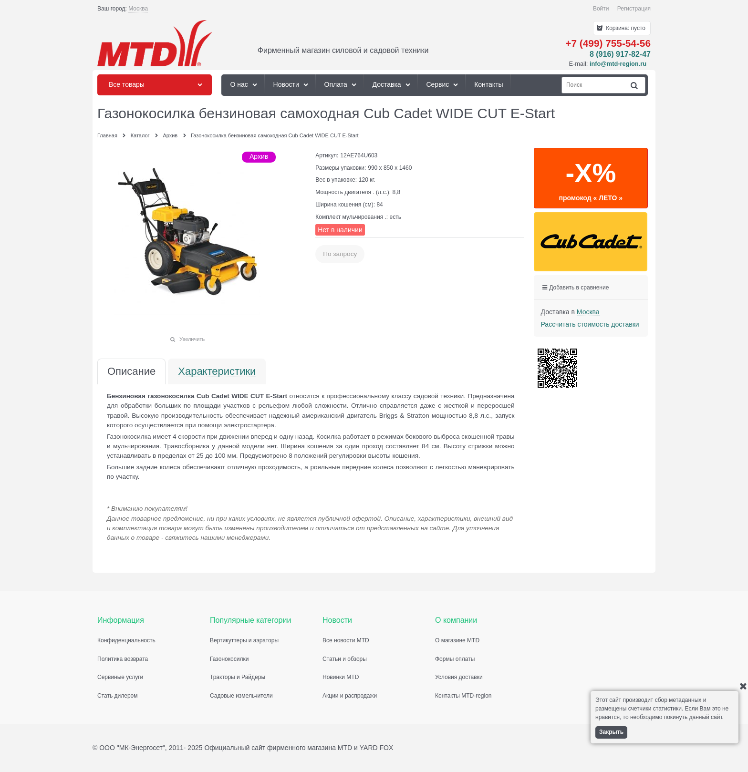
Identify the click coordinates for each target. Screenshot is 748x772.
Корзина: (624, 28)
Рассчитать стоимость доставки (590, 324)
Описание (131, 371)
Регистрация (634, 8)
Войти (601, 8)
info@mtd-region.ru (618, 63)
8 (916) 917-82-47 (620, 54)
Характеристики (217, 371)
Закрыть (611, 732)
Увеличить (192, 339)
